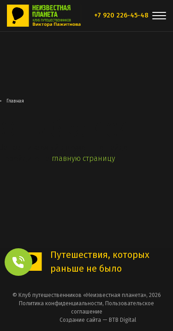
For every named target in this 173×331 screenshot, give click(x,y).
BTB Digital (122, 320)
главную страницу (83, 158)
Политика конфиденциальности (60, 303)
